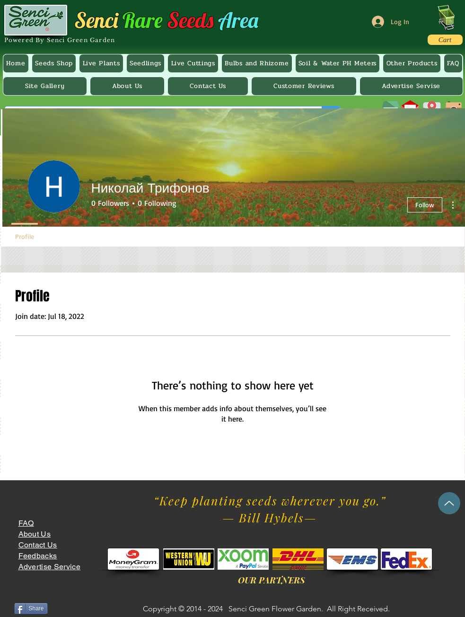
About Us (34, 533)
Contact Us (37, 544)
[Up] (449, 503)
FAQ (26, 523)
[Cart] (445, 40)
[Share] (31, 608)
